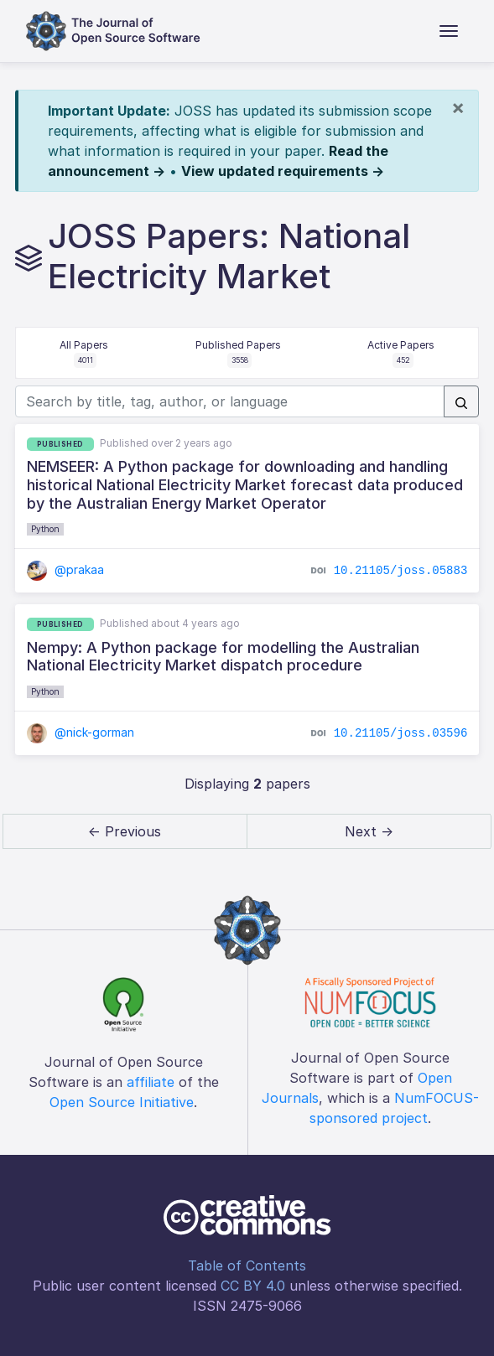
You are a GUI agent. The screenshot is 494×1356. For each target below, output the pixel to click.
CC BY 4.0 (253, 1285)
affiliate (150, 1082)
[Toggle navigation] (448, 31)
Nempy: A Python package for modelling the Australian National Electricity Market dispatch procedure (223, 657)
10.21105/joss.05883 (401, 570)
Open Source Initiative (121, 1102)
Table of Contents (247, 1265)
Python (45, 529)
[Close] (458, 107)
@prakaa (66, 569)
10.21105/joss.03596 (401, 733)
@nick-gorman (81, 732)
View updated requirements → (282, 171)
